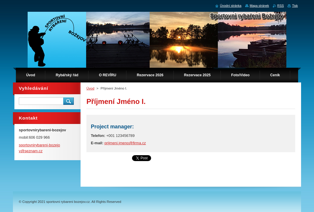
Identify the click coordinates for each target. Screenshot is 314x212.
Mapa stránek (259, 5)
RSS (280, 5)
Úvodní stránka (230, 5)
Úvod (90, 88)
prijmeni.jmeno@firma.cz (125, 143)
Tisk (295, 5)
